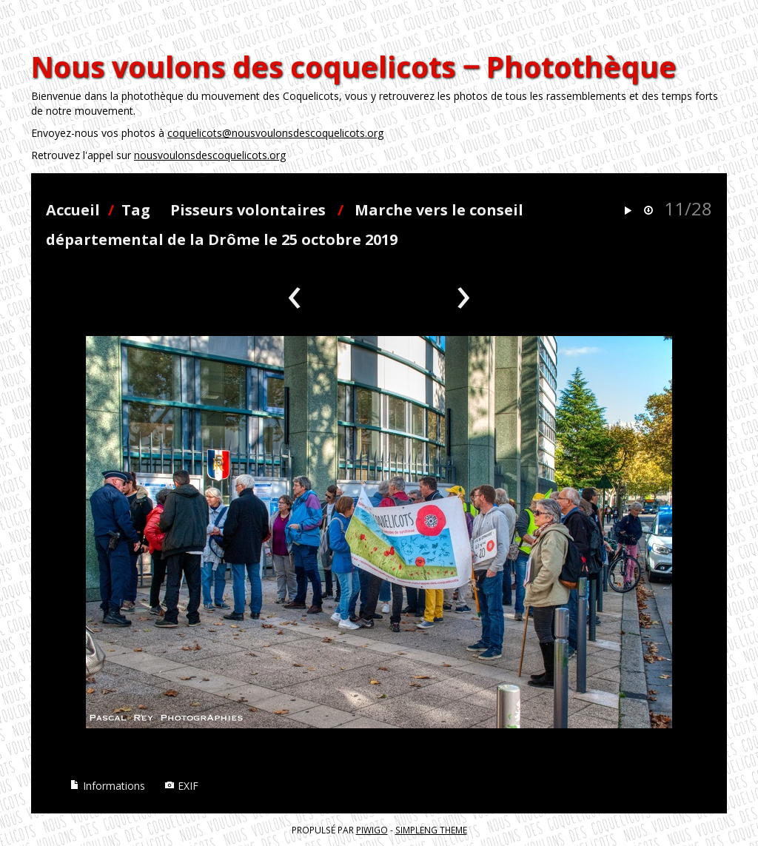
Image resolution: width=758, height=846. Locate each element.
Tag (135, 210)
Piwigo (372, 830)
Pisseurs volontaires (248, 210)
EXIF (181, 786)
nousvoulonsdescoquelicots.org (210, 155)
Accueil (73, 210)
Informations (107, 786)
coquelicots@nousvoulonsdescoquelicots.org (275, 133)
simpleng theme (431, 830)
